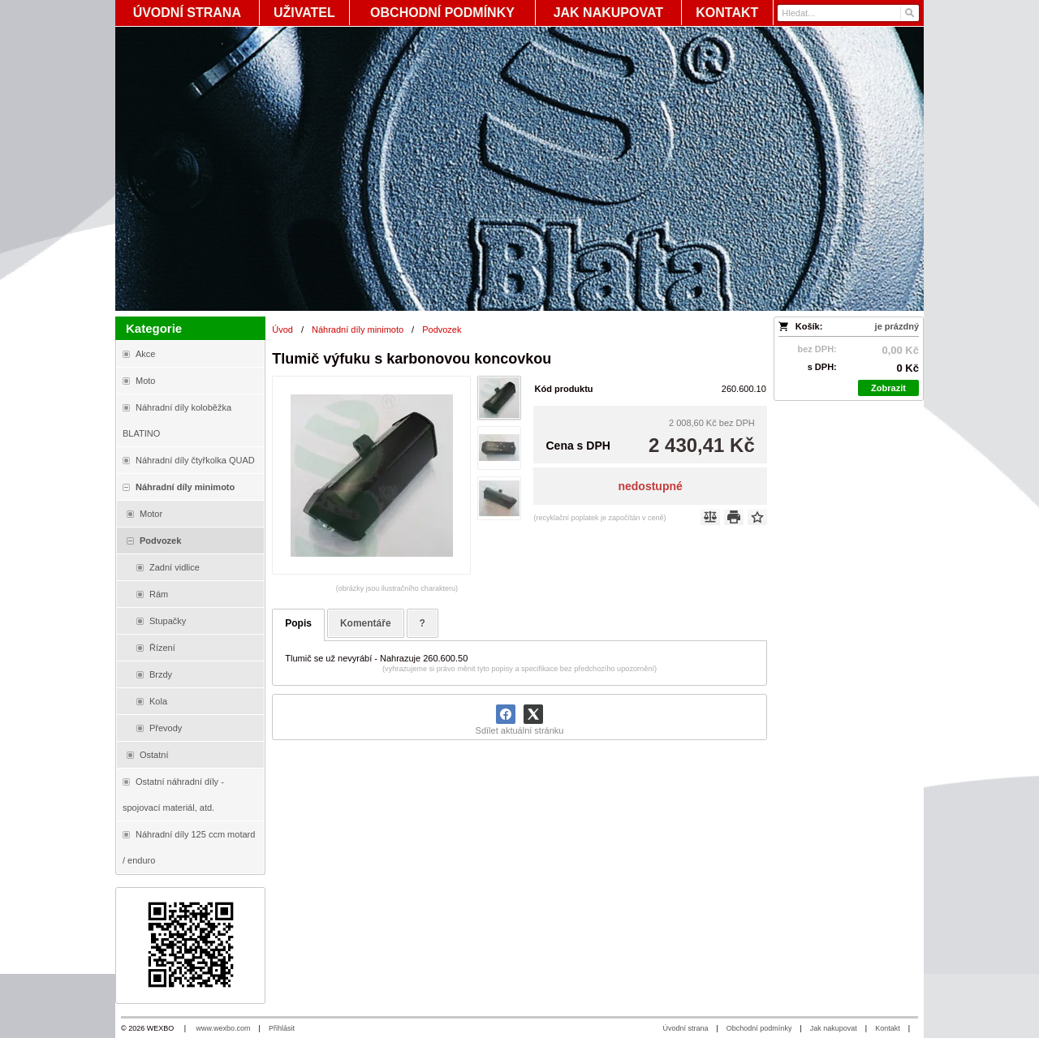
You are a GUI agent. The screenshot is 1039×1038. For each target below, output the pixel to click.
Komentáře (365, 623)
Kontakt (887, 1028)
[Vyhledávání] (848, 13)
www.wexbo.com (223, 1028)
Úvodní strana (685, 1028)
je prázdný (897, 326)
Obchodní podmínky (759, 1028)
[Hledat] (909, 13)
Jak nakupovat (833, 1028)
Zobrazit (888, 388)
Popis (298, 623)
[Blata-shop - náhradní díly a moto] (519, 169)
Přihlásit (282, 1028)
